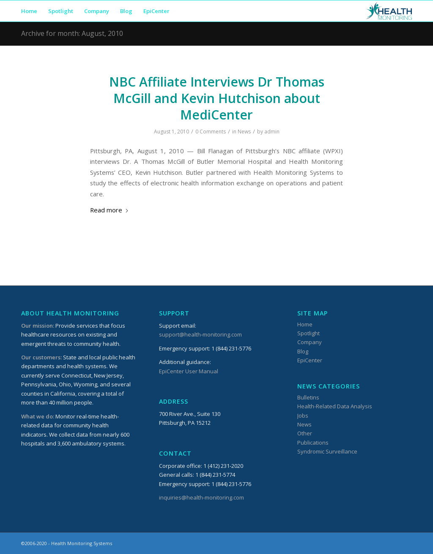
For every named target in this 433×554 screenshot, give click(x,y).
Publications (313, 442)
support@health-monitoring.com (200, 334)
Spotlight (308, 333)
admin (272, 131)
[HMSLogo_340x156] (389, 11)
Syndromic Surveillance (327, 451)
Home (304, 324)
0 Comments (210, 131)
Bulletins (308, 397)
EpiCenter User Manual (188, 371)
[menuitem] (29, 11)
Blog (302, 351)
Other (304, 433)
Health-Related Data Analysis (334, 406)
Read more (109, 210)
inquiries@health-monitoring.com (201, 497)
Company (309, 342)
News (244, 131)
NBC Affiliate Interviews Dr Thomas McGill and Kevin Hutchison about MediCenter (216, 98)
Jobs (302, 415)
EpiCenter (309, 360)
